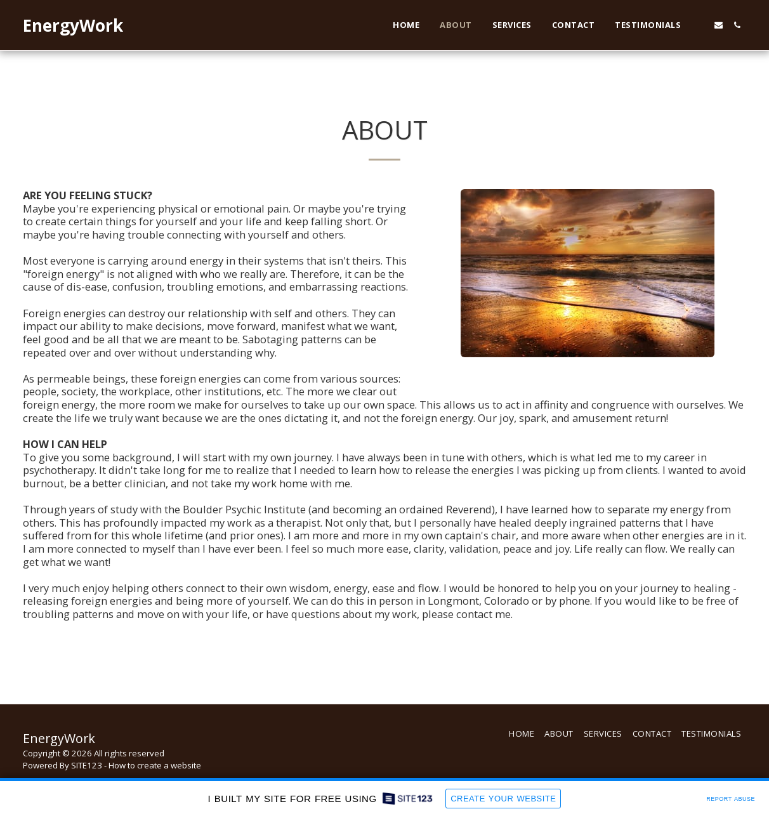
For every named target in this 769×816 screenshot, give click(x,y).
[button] (700, 25)
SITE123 (86, 765)
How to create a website (154, 765)
